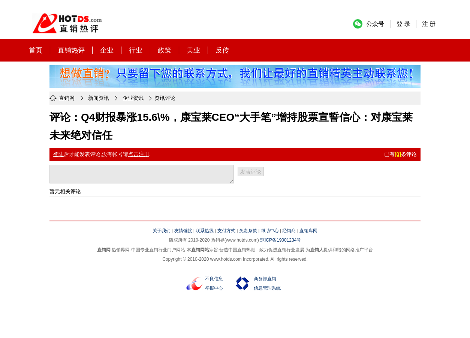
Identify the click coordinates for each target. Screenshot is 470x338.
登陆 (58, 154)
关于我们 (162, 230)
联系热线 (205, 230)
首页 (35, 50)
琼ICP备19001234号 (280, 240)
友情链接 (183, 230)
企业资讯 (133, 98)
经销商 (289, 230)
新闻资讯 (98, 98)
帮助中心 (270, 230)
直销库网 (308, 230)
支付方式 (226, 230)
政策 (164, 50)
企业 (107, 50)
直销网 (67, 98)
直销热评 (71, 50)
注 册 (429, 24)
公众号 (375, 24)
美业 (193, 50)
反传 (222, 50)
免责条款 (248, 230)
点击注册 (138, 154)
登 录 (403, 24)
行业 (135, 50)
